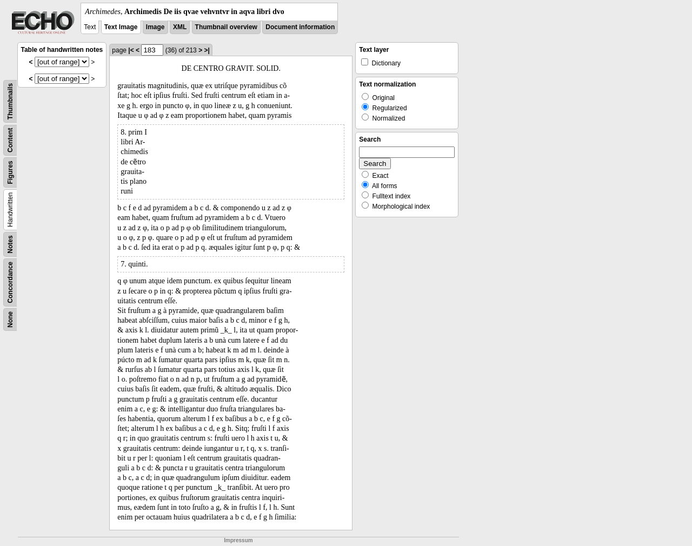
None (10, 319)
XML (180, 27)
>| (206, 50)
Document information (300, 27)
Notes (10, 244)
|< (131, 50)
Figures (10, 172)
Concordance (10, 282)
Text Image (121, 27)
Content (10, 140)
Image (155, 27)
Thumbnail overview (226, 27)
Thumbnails (10, 101)
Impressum (238, 540)
